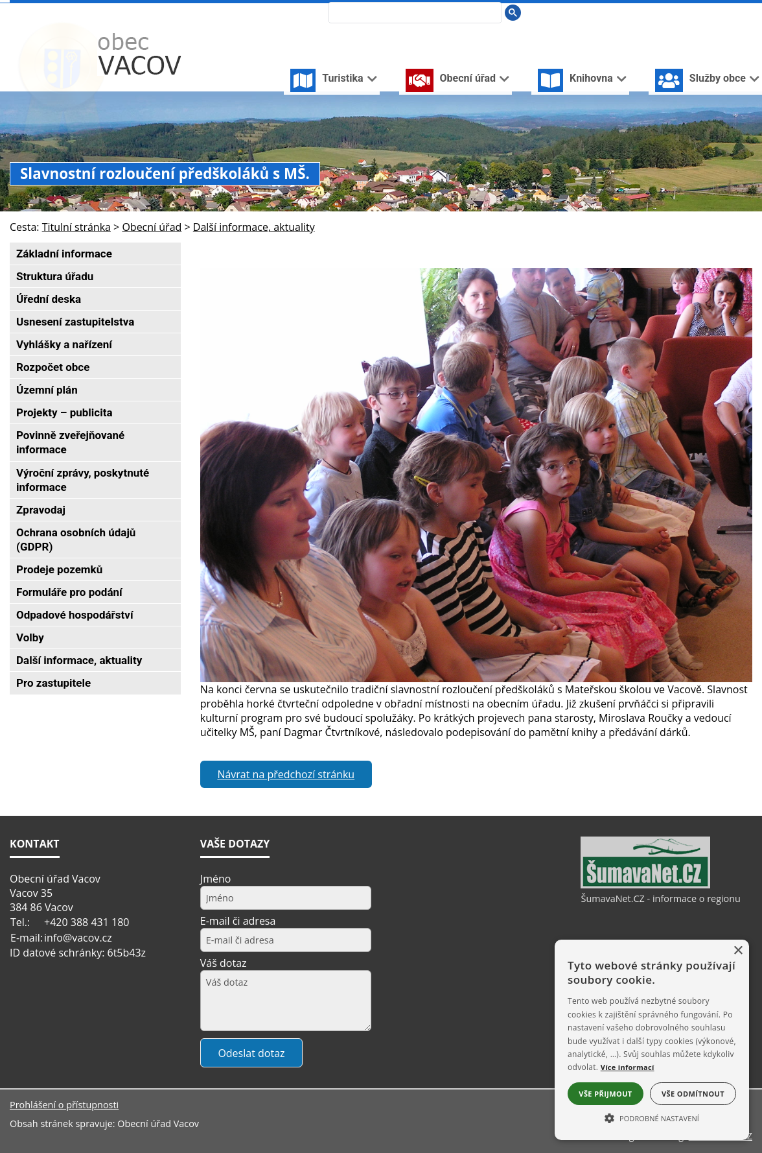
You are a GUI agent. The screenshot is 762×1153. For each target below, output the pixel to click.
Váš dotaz (223, 963)
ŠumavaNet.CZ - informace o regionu (660, 898)
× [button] (738, 951)
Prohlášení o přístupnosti (64, 1105)
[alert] (652, 1040)
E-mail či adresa (238, 921)
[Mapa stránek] (725, 12)
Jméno (215, 879)
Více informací (627, 1067)
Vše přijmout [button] (605, 1094)
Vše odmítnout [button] (693, 1094)
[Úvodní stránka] (683, 12)
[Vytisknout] (747, 12)
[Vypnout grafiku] (704, 12)
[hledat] (413, 13)
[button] (652, 1117)
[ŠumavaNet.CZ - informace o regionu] (645, 885)
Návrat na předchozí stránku (285, 774)
